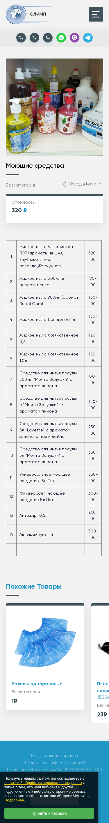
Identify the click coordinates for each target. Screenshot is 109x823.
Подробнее (14, 800)
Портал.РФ (76, 762)
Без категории (21, 185)
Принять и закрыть (49, 813)
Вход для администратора (54, 755)
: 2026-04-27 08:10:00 (82, 769)
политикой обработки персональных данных (43, 782)
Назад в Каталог (86, 184)
